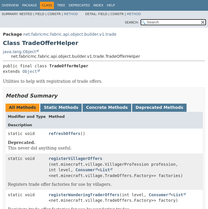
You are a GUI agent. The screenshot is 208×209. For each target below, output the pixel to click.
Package (29, 5)
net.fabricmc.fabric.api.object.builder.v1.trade (69, 34)
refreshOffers (65, 133)
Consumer (85, 169)
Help (111, 5)
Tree (61, 5)
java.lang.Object (19, 51)
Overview (10, 5)
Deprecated (79, 5)
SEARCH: (132, 22)
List (105, 169)
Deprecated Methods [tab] (159, 107)
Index (98, 5)
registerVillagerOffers (75, 158)
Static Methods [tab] (61, 107)
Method (71, 14)
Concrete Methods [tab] (107, 107)
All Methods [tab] (22, 107)
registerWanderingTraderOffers (84, 194)
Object (29, 71)
